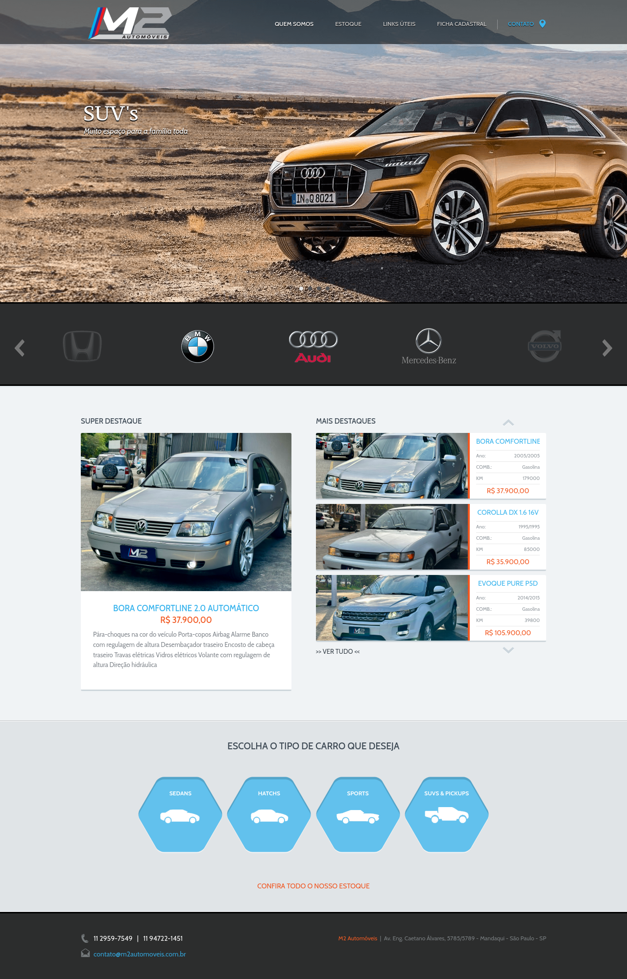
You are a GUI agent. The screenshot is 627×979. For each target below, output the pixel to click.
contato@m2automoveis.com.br (140, 954)
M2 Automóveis (357, 938)
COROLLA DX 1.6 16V (508, 512)
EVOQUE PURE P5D (508, 583)
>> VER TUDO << (338, 651)
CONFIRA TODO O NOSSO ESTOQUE (313, 886)
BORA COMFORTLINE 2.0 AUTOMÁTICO (186, 608)
